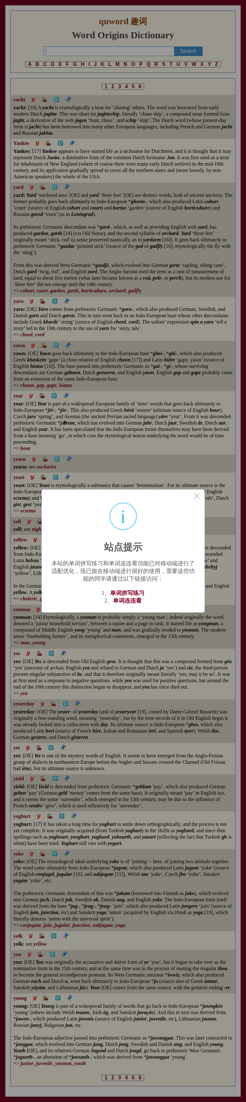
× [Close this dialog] (197, 497)
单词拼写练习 (127, 593)
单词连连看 (127, 601)
